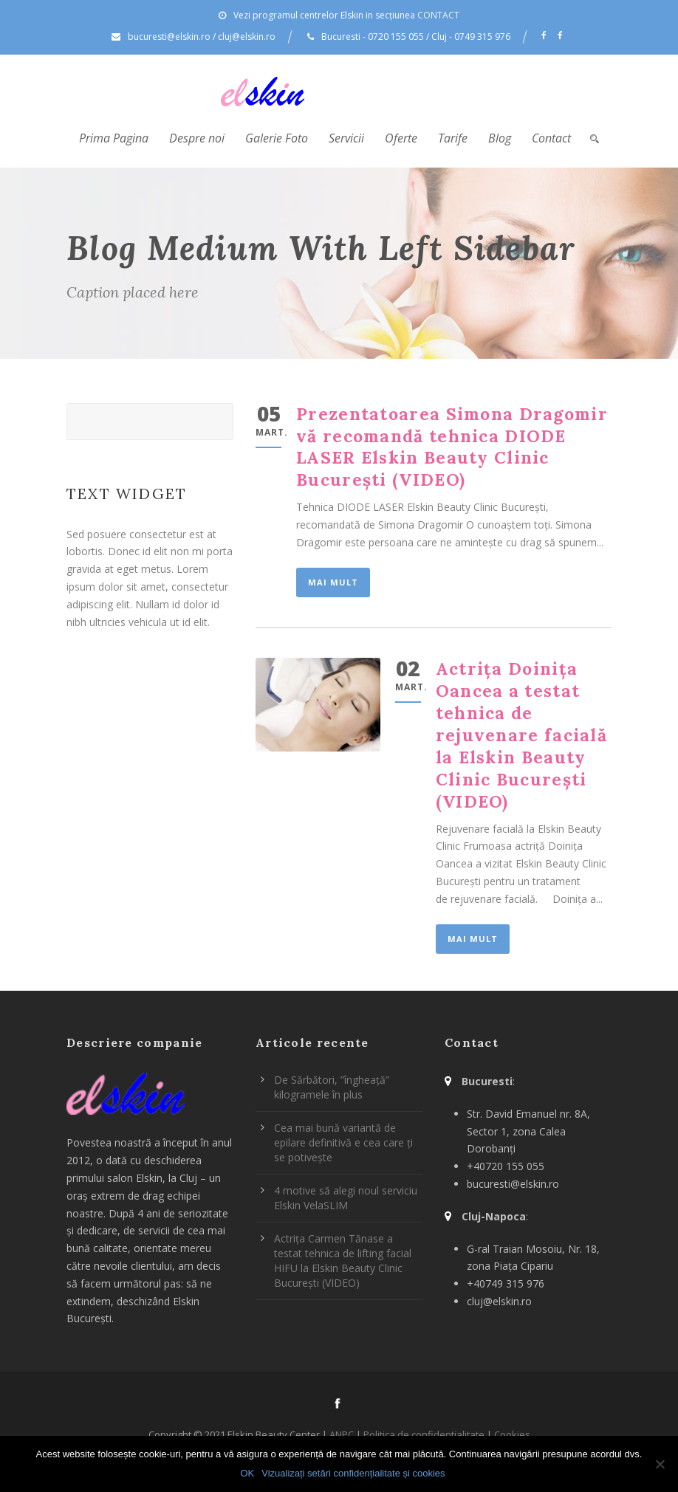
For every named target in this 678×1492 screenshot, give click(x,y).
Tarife (453, 138)
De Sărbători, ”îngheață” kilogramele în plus (331, 1087)
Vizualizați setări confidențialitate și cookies (353, 1473)
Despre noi (197, 138)
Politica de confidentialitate (423, 1434)
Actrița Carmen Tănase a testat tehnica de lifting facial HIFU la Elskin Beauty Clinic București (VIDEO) (342, 1260)
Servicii (346, 138)
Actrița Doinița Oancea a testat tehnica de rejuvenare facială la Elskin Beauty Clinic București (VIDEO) (521, 734)
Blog (499, 138)
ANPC (341, 1434)
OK (247, 1473)
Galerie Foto (276, 138)
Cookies (512, 1434)
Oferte (401, 138)
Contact (551, 138)
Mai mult (333, 582)
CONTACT (438, 15)
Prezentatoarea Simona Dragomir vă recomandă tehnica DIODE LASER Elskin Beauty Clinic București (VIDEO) (452, 447)
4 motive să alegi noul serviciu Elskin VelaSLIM (345, 1197)
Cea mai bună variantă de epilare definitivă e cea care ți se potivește (343, 1142)
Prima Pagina (113, 138)
